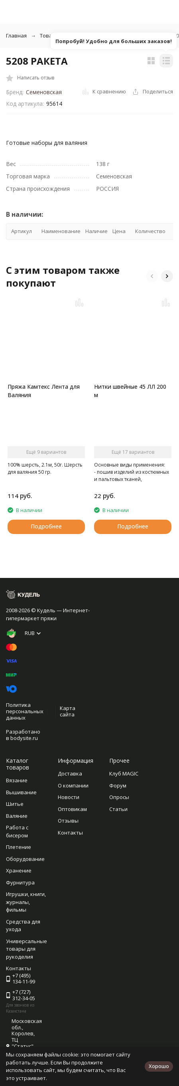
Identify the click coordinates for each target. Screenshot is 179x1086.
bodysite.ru (24, 738)
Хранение (18, 870)
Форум (117, 785)
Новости (68, 797)
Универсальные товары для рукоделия (26, 949)
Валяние (17, 815)
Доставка (70, 773)
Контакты (70, 832)
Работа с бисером (17, 831)
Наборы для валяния (131, 35)
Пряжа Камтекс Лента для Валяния (44, 391)
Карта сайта (67, 711)
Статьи (118, 809)
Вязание (17, 780)
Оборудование (25, 858)
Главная (16, 35)
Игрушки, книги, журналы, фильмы (26, 901)
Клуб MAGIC (123, 773)
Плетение (18, 847)
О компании (73, 785)
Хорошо (159, 1066)
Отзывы (68, 820)
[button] (152, 276)
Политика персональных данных (24, 711)
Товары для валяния (66, 35)
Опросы (119, 797)
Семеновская (44, 92)
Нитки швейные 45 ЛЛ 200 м (130, 391)
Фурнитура (20, 882)
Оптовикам (72, 809)
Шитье (15, 803)
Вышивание (21, 792)
